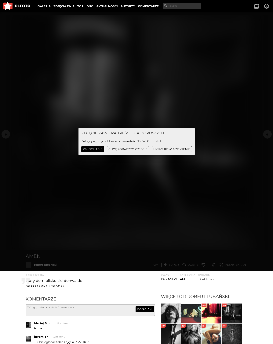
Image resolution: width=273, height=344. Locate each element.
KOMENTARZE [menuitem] (148, 6)
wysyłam (144, 309)
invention (41, 338)
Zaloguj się (92, 149)
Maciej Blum (43, 325)
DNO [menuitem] (89, 6)
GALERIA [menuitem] (44, 6)
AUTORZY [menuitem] (128, 6)
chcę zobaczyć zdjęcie (127, 149)
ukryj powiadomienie (171, 149)
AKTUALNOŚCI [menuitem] (107, 6)
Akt (182, 279)
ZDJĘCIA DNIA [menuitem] (64, 6)
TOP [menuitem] (80, 6)
